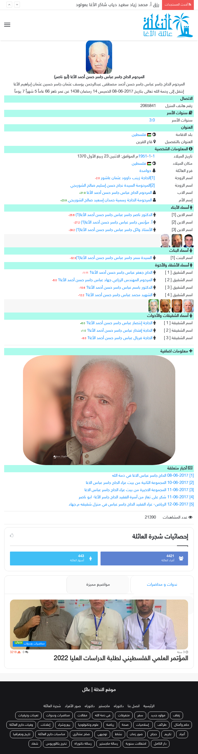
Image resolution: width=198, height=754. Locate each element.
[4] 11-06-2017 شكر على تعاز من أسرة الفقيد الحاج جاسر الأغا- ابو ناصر (136, 497)
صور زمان (136, 734)
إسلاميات (143, 725)
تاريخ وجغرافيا (21, 734)
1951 (142, 156)
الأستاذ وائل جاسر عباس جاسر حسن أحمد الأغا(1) (114, 230)
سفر (140, 715)
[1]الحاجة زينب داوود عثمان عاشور (128, 178)
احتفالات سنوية (136, 744)
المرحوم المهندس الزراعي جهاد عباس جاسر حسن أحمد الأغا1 (105, 280)
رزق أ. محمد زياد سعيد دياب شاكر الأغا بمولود (117, 5)
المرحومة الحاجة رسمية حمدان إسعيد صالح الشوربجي (110, 200)
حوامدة (145, 171)
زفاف (176, 715)
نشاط (118, 734)
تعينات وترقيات (28, 715)
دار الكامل (160, 744)
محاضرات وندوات (58, 715)
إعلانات (45, 725)
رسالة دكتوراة (83, 744)
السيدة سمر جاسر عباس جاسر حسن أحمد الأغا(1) (114, 258)
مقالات (82, 715)
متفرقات (124, 715)
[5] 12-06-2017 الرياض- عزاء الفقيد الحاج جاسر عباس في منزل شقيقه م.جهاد (131, 504)
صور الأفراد (73, 706)
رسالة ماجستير (108, 744)
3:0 (152, 120)
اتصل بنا (134, 706)
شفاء (35, 744)
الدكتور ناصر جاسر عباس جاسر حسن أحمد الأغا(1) (114, 215)
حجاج (153, 734)
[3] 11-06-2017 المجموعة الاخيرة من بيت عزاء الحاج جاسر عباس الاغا (139, 490)
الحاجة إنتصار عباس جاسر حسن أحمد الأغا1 (119, 323)
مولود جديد (158, 715)
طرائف (162, 725)
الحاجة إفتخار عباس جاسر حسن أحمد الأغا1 (119, 330)
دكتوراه (119, 706)
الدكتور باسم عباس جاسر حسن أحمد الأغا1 (119, 287)
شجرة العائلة (52, 706)
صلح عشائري (81, 734)
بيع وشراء (64, 725)
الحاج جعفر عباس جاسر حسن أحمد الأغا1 (120, 272)
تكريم (167, 734)
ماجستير (104, 706)
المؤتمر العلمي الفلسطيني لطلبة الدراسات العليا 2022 (121, 658)
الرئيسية (149, 706)
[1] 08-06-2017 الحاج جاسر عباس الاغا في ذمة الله (153, 475)
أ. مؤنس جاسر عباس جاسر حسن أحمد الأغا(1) (116, 222)
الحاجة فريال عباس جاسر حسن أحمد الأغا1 (119, 338)
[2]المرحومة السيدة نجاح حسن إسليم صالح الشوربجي (112, 185)
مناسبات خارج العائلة (51, 734)
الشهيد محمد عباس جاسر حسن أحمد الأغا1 (118, 295)
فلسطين (141, 135)
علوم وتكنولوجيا (88, 725)
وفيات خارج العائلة (21, 725)
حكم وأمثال (181, 725)
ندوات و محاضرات (162, 584)
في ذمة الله (102, 715)
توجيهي (102, 734)
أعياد (182, 734)
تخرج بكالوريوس (56, 744)
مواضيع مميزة (98, 584)
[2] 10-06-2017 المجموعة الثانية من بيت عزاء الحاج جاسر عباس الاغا (140, 483)
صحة (125, 725)
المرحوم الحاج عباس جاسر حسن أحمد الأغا (119, 193)
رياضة (110, 725)
